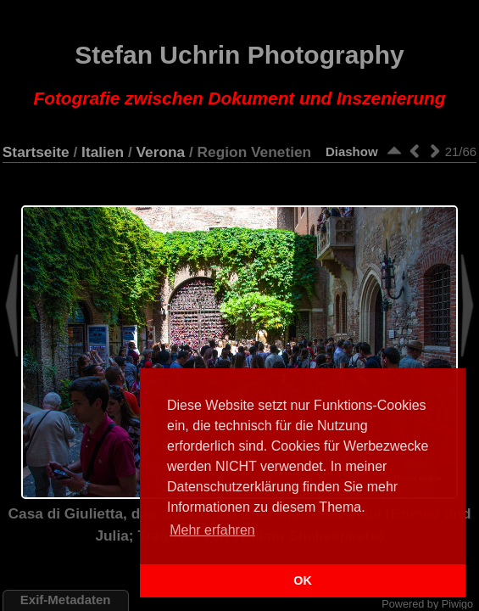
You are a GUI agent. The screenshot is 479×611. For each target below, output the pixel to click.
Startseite (36, 151)
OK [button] (302, 580)
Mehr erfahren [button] (212, 530)
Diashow (352, 151)
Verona (161, 151)
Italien (102, 151)
